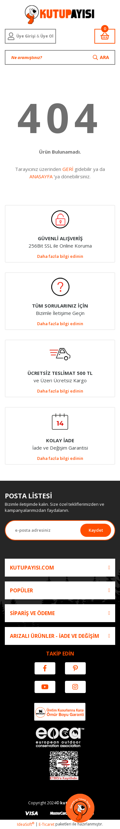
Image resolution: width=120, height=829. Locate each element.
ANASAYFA (40, 176)
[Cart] (104, 36)
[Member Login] (30, 36)
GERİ (67, 169)
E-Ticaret (46, 824)
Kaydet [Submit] (96, 530)
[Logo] (60, 14)
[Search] (60, 57)
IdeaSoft (25, 824)
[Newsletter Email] (42, 530)
